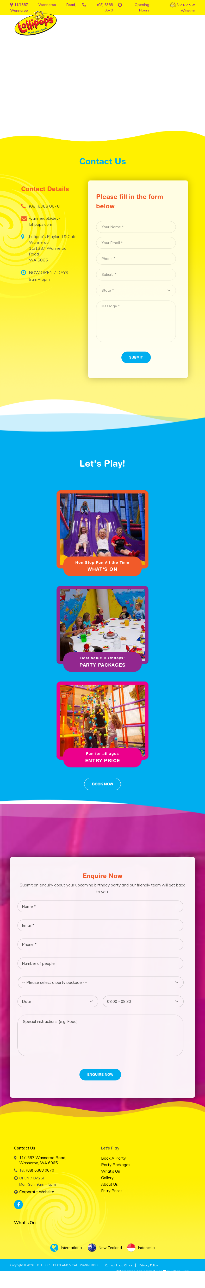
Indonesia (141, 1248)
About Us (109, 1186)
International (66, 1248)
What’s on (110, 1173)
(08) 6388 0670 (38, 1171)
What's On (102, 570)
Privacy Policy (147, 1266)
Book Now (102, 786)
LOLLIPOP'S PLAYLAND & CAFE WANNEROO (66, 1265)
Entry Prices (111, 1192)
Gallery (107, 1179)
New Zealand (105, 1248)
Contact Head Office (118, 1266)
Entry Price (102, 762)
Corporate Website (35, 1193)
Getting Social (180, 1271)
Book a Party (112, 1160)
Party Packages (102, 666)
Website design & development (136, 1271)
